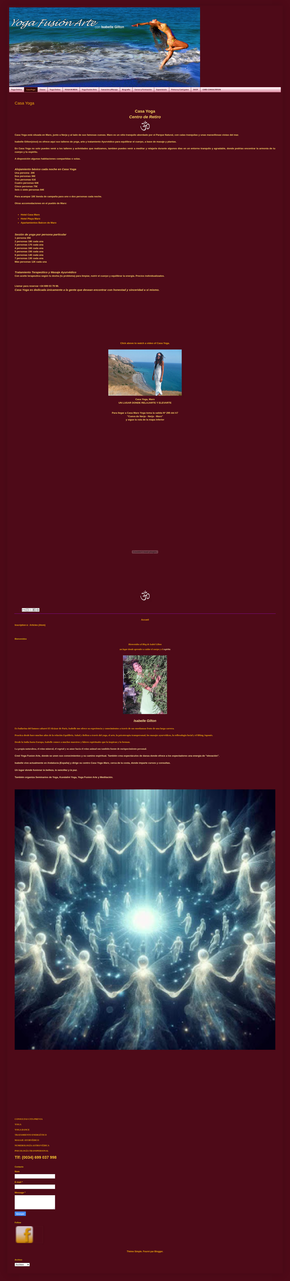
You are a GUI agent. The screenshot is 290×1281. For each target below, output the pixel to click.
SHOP (195, 90)
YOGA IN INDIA (71, 90)
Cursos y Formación (143, 90)
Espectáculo (161, 90)
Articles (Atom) (38, 625)
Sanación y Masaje (109, 90)
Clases (42, 90)
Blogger (158, 1251)
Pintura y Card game (180, 90)
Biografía (126, 90)
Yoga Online (16, 90)
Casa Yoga (30, 90)
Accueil (145, 619)
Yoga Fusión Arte (89, 90)
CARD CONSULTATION (211, 90)
